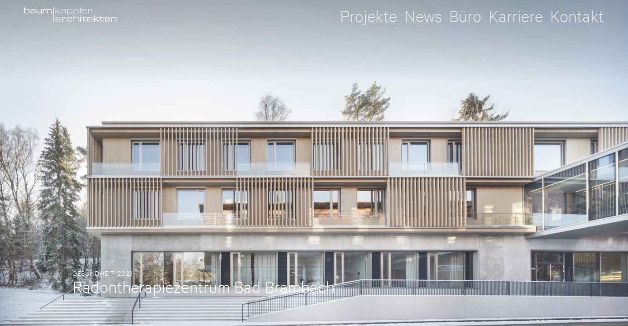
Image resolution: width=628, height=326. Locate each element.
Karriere (516, 16)
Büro (465, 16)
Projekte (368, 16)
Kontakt (577, 16)
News (423, 16)
